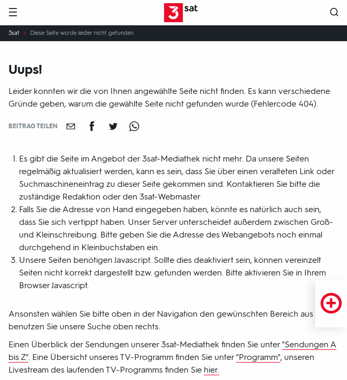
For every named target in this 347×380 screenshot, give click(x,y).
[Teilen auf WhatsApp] (134, 126)
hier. (211, 370)
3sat (14, 33)
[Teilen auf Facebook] (91, 126)
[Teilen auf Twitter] (113, 126)
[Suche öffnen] (334, 13)
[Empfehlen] (70, 126)
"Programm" (258, 357)
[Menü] (12, 13)
